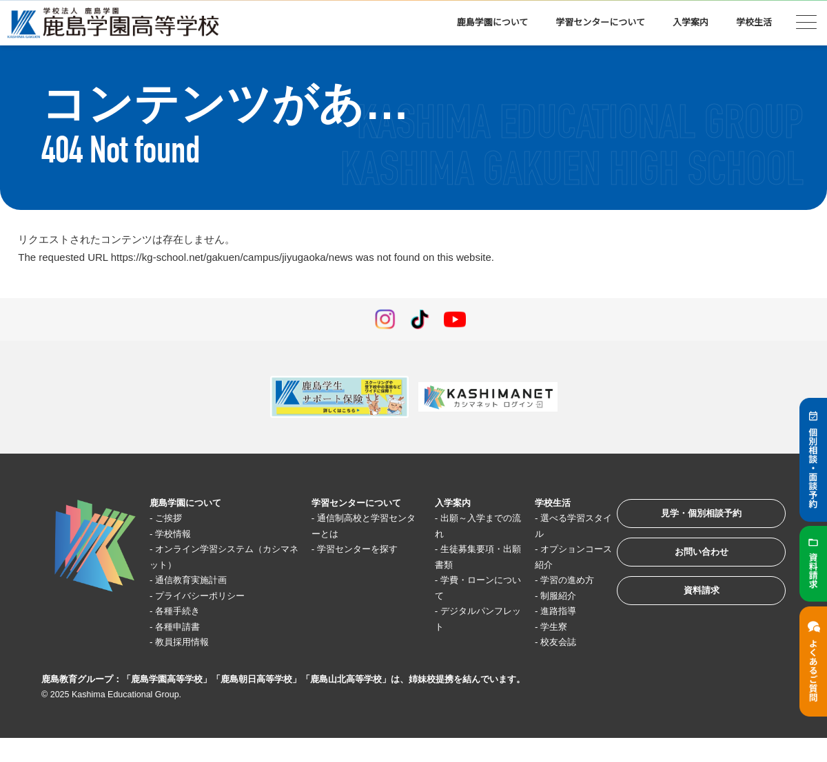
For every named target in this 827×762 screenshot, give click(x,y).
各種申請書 (184, 627)
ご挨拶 (173, 518)
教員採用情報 (189, 642)
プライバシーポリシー (209, 596)
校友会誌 (547, 642)
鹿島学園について (493, 22)
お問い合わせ (692, 559)
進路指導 (547, 611)
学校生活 (754, 22)
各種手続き (184, 611)
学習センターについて (600, 22)
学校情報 (178, 534)
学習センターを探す (359, 549)
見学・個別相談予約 (692, 516)
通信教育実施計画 (199, 580)
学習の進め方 (558, 580)
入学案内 (690, 22)
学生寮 (542, 627)
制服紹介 (547, 596)
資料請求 (692, 602)
